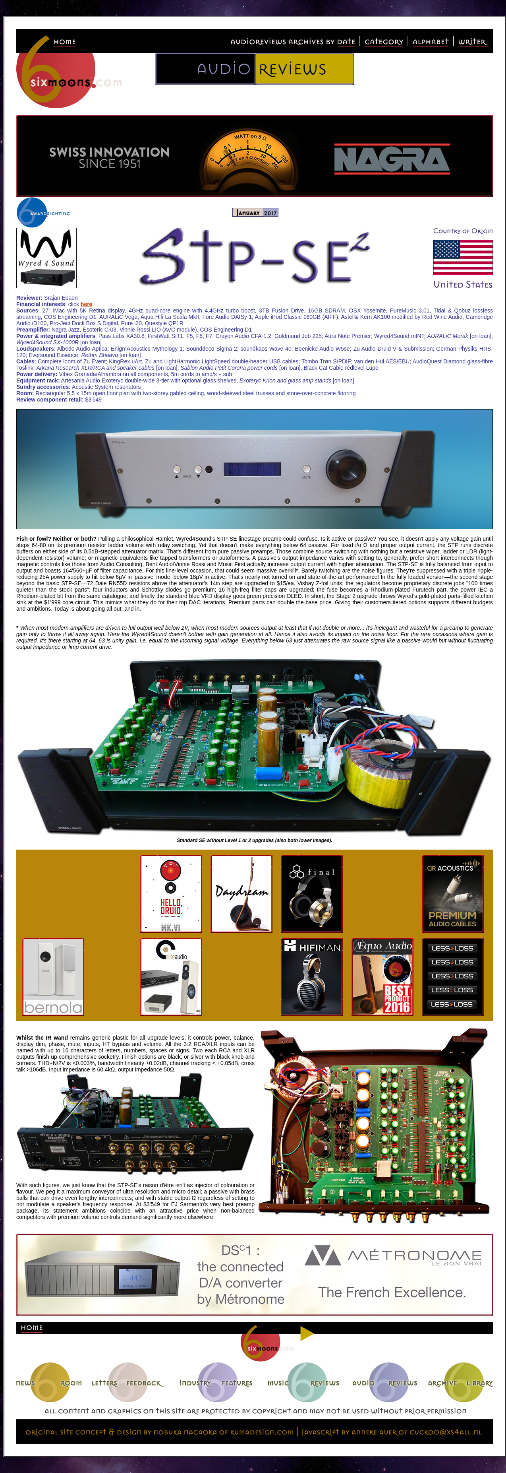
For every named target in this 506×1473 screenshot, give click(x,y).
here (87, 304)
